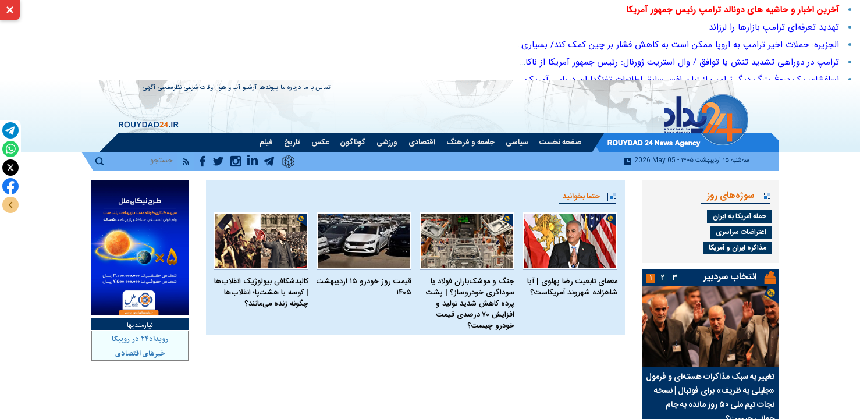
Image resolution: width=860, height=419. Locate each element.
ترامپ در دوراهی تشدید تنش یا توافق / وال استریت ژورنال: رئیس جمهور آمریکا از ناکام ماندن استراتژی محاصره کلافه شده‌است (607, 62)
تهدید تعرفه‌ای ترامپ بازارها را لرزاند (774, 27)
